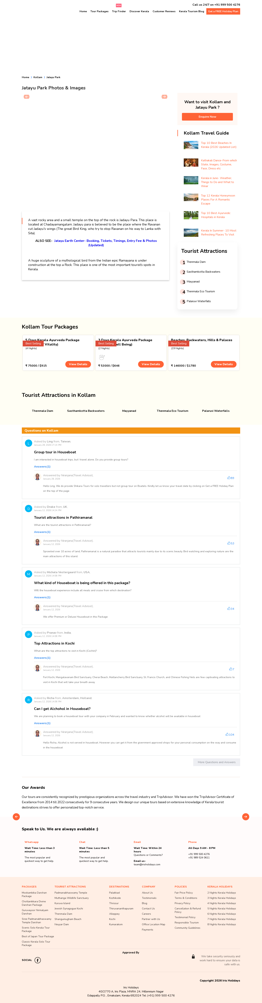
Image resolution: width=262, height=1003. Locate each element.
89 (232, 478)
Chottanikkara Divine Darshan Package (34, 903)
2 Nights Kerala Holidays (221, 892)
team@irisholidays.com (147, 864)
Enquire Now (207, 117)
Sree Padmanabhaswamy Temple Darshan (36, 920)
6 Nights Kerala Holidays (221, 914)
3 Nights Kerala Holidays (221, 898)
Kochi (112, 919)
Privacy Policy (182, 903)
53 (232, 543)
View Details (78, 364)
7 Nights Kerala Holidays (221, 919)
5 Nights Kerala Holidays (221, 908)
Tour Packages (99, 11)
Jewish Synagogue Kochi (69, 908)
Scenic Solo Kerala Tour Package (36, 929)
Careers (146, 914)
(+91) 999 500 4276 (161, 996)
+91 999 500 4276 (227, 5)
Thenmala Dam (63, 914)
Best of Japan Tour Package (38, 936)
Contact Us (148, 908)
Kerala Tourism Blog (191, 11)
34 (232, 609)
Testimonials (149, 898)
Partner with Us (151, 919)
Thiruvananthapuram (121, 908)
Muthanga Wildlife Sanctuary (72, 898)
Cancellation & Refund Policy (188, 910)
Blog (144, 903)
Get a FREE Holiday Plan (223, 11)
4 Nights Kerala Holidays (221, 903)
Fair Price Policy (184, 892)
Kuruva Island (62, 903)
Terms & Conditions (186, 898)
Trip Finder (119, 11)
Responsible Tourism (187, 922)
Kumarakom (116, 924)
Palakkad (114, 892)
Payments (147, 929)
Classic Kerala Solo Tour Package (36, 943)
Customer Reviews (164, 11)
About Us (147, 892)
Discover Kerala (139, 11)
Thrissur (114, 903)
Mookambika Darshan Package (34, 894)
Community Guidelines (187, 928)
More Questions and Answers (217, 762)
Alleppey (114, 914)
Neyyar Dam (62, 924)
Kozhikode (115, 898)
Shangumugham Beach (68, 919)
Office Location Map (153, 924)
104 (231, 735)
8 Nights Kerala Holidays (221, 924)
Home (83, 11)
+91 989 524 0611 (199, 857)
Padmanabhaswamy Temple (71, 892)
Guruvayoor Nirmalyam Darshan (35, 911)
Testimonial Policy (185, 917)
